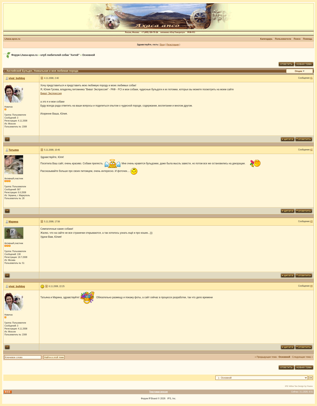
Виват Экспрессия (51, 93)
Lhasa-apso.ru (12, 39)
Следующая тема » (302, 357)
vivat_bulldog (17, 78)
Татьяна (14, 149)
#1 (311, 78)
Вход (162, 44)
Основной (88, 55)
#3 (311, 221)
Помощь (307, 39)
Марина (13, 221)
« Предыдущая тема (266, 357)
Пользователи (283, 39)
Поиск (297, 39)
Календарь (266, 39)
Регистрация (172, 44)
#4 (311, 286)
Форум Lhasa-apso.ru (24, 55)
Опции (298, 71)
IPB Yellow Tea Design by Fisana (299, 386)
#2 (311, 149)
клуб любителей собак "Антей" (60, 55)
